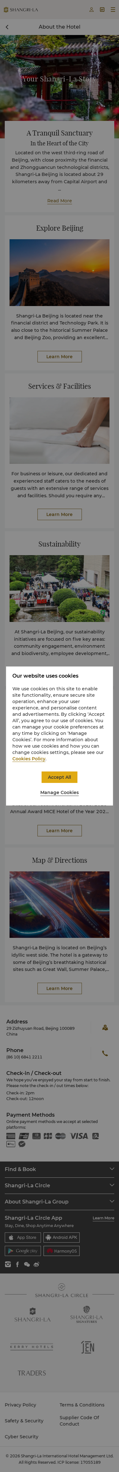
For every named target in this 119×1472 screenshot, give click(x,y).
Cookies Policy (28, 759)
